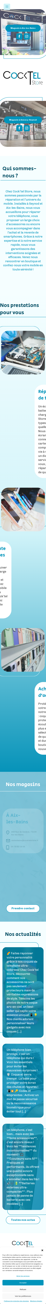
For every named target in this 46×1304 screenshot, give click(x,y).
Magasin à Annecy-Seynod (23, 120)
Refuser (23, 1289)
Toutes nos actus (23, 1220)
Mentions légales (36, 1301)
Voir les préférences (23, 1296)
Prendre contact (23, 908)
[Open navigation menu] (7, 7)
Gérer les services (23, 1276)
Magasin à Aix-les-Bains (23, 28)
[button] (42, 1250)
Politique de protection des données (16, 1301)
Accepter (23, 1283)
